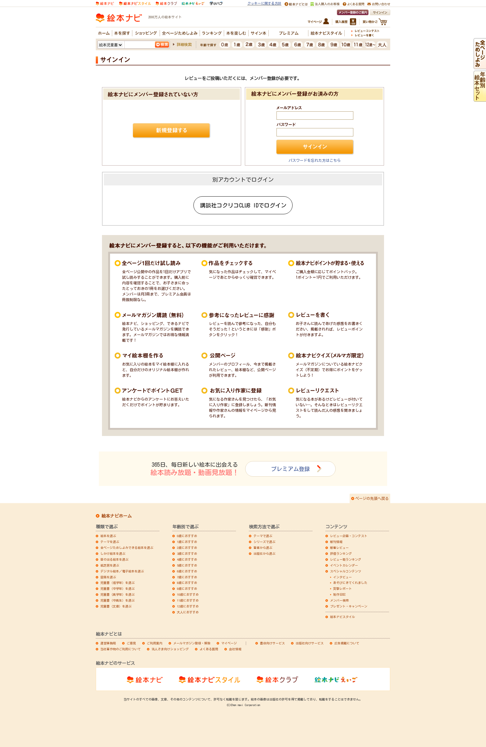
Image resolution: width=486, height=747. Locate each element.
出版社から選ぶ (264, 553)
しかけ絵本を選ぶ (112, 553)
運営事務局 (108, 643)
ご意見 (131, 643)
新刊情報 (336, 541)
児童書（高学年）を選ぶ (117, 594)
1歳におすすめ (187, 541)
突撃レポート (342, 588)
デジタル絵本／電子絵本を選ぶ (122, 571)
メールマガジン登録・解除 (191, 643)
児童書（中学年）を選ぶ (117, 588)
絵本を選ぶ (108, 535)
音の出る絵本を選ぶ (114, 559)
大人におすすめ (188, 612)
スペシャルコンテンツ (345, 571)
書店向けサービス (272, 643)
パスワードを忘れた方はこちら (315, 160)
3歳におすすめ (187, 553)
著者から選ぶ (263, 547)
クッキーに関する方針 (264, 3)
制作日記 (339, 594)
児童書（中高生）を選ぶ (117, 600)
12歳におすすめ (188, 606)
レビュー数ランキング (345, 559)
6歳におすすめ (187, 571)
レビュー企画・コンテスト (348, 535)
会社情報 (235, 649)
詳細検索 (184, 44)
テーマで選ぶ (263, 535)
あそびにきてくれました (350, 582)
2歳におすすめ (187, 547)
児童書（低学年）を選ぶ (117, 582)
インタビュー (342, 577)
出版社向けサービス (310, 643)
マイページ (229, 643)
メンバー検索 (339, 600)
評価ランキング (341, 553)
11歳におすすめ (188, 600)
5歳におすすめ (187, 565)
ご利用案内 (154, 643)
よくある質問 (209, 649)
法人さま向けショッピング (170, 649)
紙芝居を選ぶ (109, 565)
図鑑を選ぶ (108, 577)
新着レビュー (339, 547)
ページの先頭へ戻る (372, 498)
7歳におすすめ (187, 577)
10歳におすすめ (188, 594)
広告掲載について (346, 643)
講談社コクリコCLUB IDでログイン (243, 205)
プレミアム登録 (290, 469)
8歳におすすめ (187, 582)
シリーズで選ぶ (264, 541)
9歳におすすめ (187, 588)
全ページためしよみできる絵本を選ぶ (126, 547)
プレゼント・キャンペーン (348, 606)
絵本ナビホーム (116, 516)
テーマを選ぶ (109, 541)
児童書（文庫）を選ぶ (115, 606)
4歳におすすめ (187, 559)
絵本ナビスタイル (342, 616)
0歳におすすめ (187, 535)
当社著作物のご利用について (120, 649)
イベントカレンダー (344, 565)
